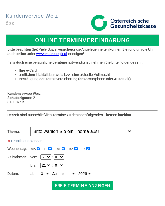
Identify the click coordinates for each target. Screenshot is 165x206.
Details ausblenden (24, 141)
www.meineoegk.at (51, 54)
